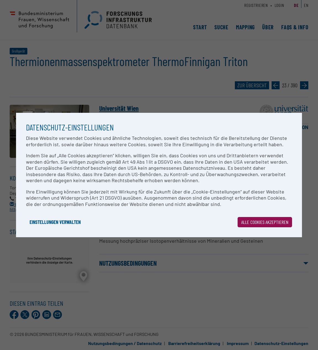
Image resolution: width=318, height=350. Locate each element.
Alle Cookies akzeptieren (264, 222)
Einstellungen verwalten (55, 222)
